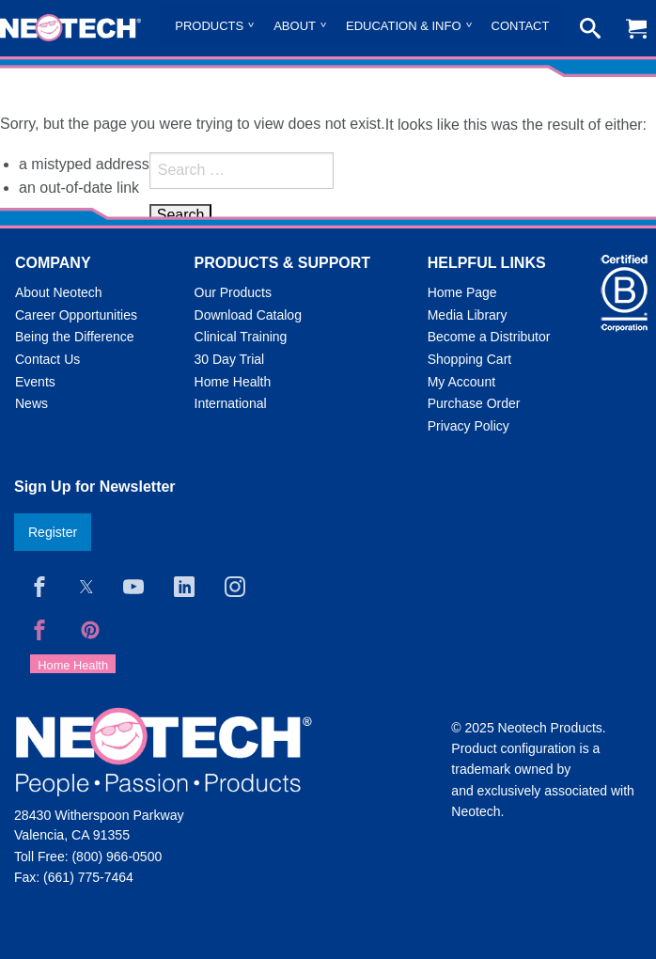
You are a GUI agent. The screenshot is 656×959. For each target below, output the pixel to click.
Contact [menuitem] (521, 26)
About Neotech (58, 292)
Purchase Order (474, 403)
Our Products (233, 292)
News (31, 403)
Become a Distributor (489, 336)
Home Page (462, 292)
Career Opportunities (76, 314)
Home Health (233, 381)
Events (35, 381)
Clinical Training (241, 336)
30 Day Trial (230, 359)
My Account (461, 381)
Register (52, 532)
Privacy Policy (468, 425)
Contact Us (47, 359)
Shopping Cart (470, 359)
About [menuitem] (294, 26)
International (231, 403)
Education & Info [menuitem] (403, 26)
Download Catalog (248, 314)
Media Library (468, 314)
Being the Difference (74, 336)
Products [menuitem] (209, 26)
